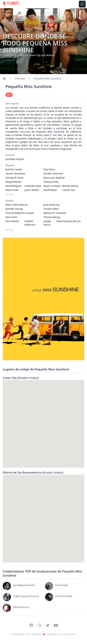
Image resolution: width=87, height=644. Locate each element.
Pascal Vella (61, 585)
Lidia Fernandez (63, 596)
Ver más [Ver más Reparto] (9, 194)
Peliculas (20, 78)
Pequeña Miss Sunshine (47, 78)
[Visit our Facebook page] (31, 625)
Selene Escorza (21, 607)
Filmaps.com (24, 634)
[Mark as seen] (9, 95)
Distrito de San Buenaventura (33, 472)
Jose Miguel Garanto (24, 585)
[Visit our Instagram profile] (39, 625)
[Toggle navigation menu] (82, 4)
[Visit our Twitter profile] (48, 625)
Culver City (21, 378)
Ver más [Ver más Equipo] (9, 229)
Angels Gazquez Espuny (26, 596)
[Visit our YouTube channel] (56, 625)
